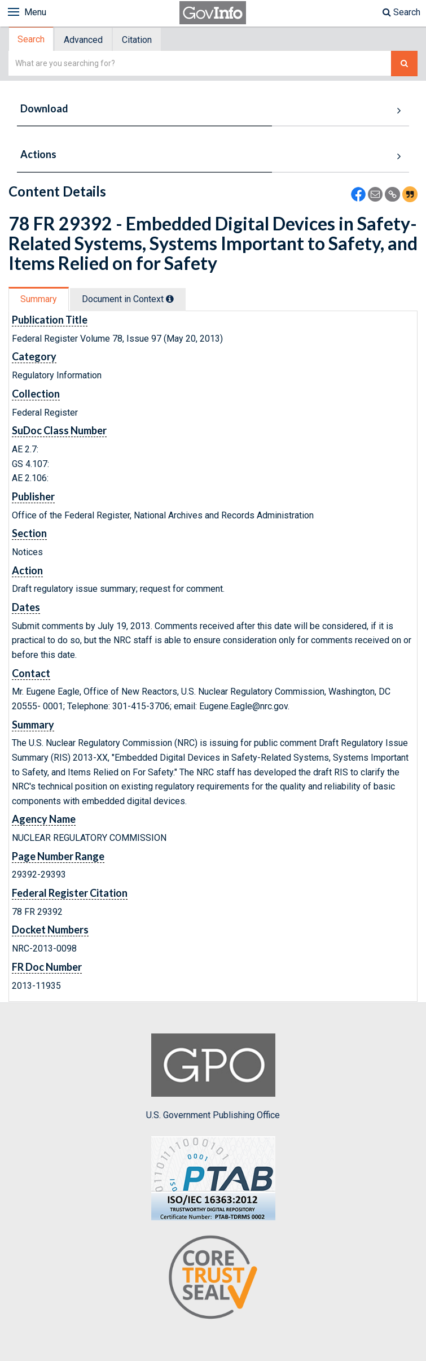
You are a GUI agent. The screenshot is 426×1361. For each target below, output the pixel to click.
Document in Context (128, 299)
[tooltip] (170, 298)
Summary (38, 299)
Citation (137, 39)
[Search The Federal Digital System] (404, 63)
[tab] (31, 39)
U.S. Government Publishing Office (213, 1076)
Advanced (83, 39)
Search (401, 12)
